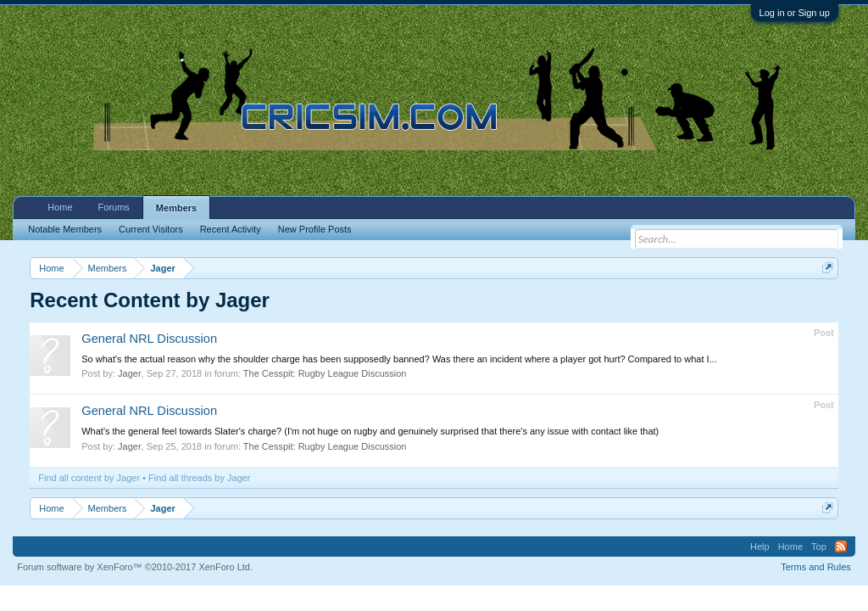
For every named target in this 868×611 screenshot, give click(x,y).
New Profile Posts (315, 229)
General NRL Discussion (149, 338)
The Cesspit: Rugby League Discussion (325, 373)
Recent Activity (230, 229)
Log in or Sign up (795, 13)
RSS (841, 546)
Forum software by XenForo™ (135, 567)
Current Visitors (151, 229)
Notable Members (65, 229)
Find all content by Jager (89, 478)
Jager (130, 373)
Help (760, 546)
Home (59, 207)
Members (176, 208)
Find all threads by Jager (199, 478)
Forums (114, 207)
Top (818, 546)
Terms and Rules (816, 567)
